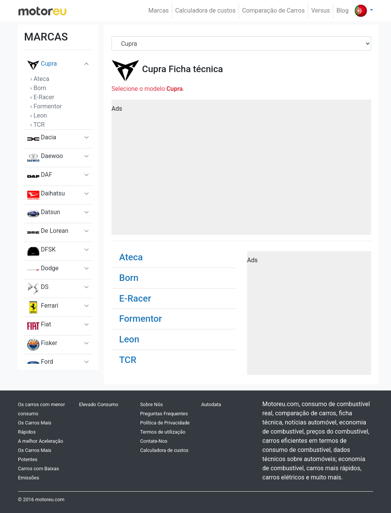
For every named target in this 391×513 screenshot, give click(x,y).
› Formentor (46, 106)
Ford (40, 363)
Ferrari (42, 307)
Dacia (41, 139)
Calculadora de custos (205, 10)
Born (129, 278)
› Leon (38, 115)
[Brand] (241, 43)
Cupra (42, 65)
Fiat (39, 326)
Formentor (140, 318)
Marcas (159, 10)
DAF (39, 176)
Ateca (131, 257)
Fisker (42, 345)
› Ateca (39, 78)
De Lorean (47, 232)
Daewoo (45, 158)
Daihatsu (46, 195)
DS (37, 288)
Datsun (43, 214)
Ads (116, 108)
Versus (320, 10)
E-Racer (135, 298)
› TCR (37, 124)
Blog (342, 10)
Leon (129, 339)
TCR (127, 360)
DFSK (41, 251)
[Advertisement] (241, 169)
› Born (38, 88)
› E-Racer (42, 97)
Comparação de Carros (273, 10)
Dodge (42, 270)
